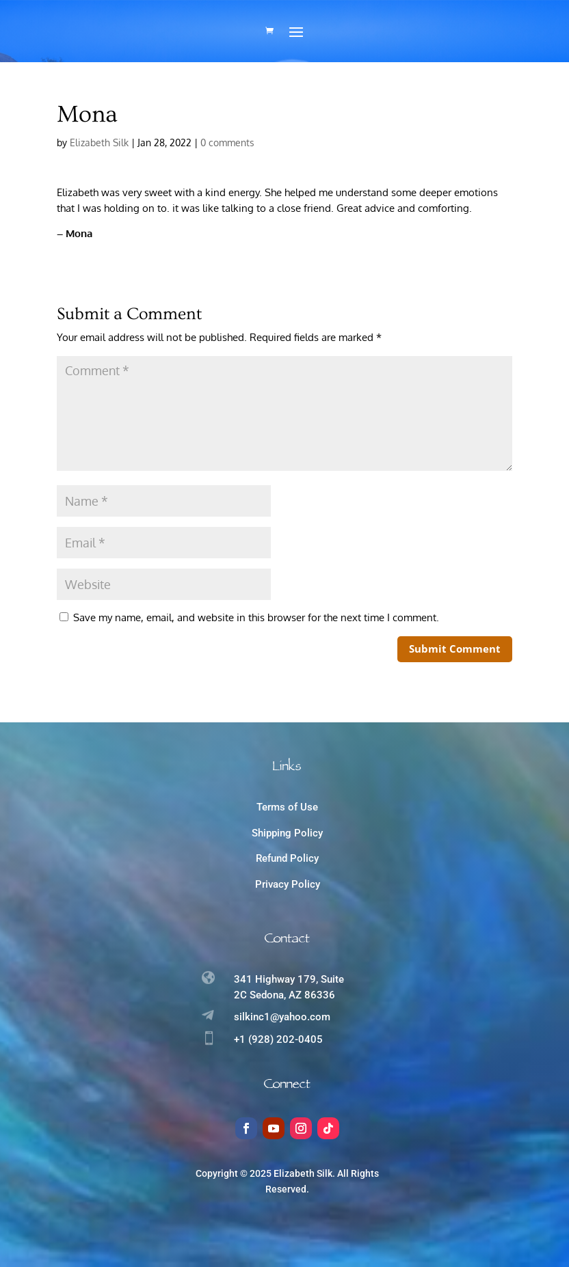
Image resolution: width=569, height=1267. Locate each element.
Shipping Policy (287, 830)
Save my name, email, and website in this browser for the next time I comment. (256, 614)
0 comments (227, 140)
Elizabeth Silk (99, 140)
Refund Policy (287, 855)
